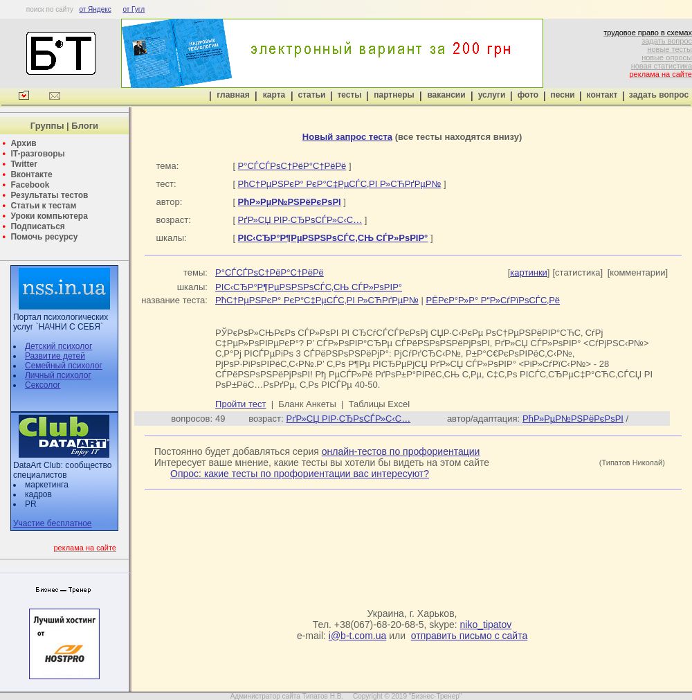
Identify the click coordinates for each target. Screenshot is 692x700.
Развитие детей (55, 356)
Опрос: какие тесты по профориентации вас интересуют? (299, 473)
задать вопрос (666, 41)
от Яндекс (95, 9)
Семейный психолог (63, 365)
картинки (528, 272)
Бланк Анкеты (307, 404)
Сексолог (42, 385)
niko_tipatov (486, 624)
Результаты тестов (49, 195)
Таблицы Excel (379, 404)
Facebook (29, 185)
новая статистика (661, 66)
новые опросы (666, 57)
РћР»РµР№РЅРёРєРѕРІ (572, 418)
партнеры (394, 95)
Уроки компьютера (48, 216)
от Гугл (133, 9)
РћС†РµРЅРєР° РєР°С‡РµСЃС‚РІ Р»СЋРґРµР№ (339, 184)
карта (274, 95)
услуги (492, 95)
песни (562, 95)
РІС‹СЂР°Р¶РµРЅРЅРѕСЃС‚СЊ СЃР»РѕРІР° (308, 287)
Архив (23, 143)
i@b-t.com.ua (357, 635)
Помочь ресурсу (44, 237)
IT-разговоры (37, 154)
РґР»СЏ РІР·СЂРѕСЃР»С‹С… (300, 220)
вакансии (446, 95)
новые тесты (669, 49)
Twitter (23, 164)
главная (233, 95)
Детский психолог (58, 346)
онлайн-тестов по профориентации (401, 451)
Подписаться (37, 226)
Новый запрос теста (347, 137)
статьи (312, 95)
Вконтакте (31, 174)
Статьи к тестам (43, 205)
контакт (602, 95)
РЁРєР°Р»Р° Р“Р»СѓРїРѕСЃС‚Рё (493, 300)
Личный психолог (58, 375)
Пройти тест (240, 404)
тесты (349, 95)
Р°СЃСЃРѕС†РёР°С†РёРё (292, 166)
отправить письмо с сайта (469, 635)
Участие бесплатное (52, 523)
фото (528, 95)
